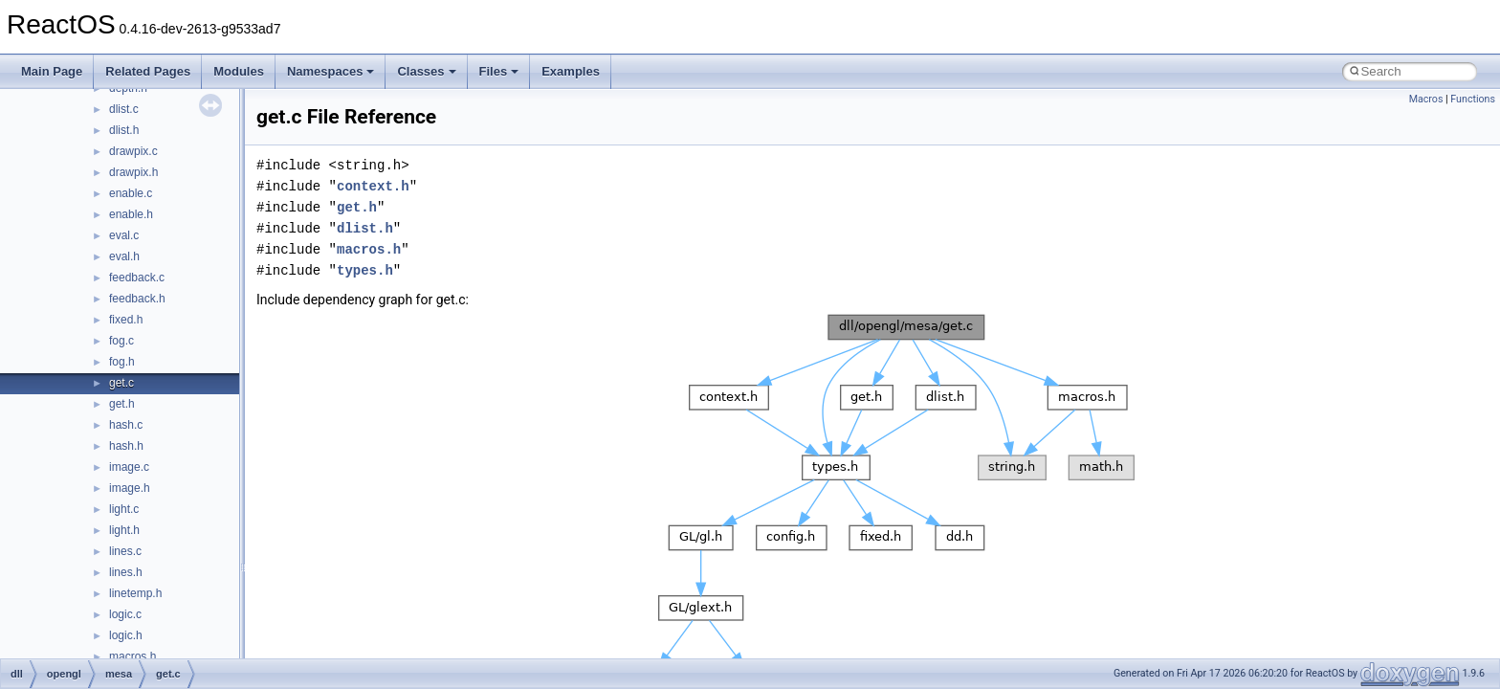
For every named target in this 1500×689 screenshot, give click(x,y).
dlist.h (124, 130)
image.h (129, 488)
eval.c (124, 235)
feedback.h (137, 298)
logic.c (125, 614)
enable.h (131, 214)
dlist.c (124, 109)
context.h (373, 186)
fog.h (122, 361)
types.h (365, 270)
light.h (124, 530)
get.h (122, 404)
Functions (1472, 99)
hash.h (126, 446)
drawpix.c (133, 151)
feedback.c (137, 277)
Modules (238, 71)
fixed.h (126, 319)
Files (499, 71)
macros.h (132, 656)
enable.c (130, 193)
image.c (129, 467)
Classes (426, 71)
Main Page (51, 71)
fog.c (121, 340)
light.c (124, 509)
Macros (1426, 99)
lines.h (126, 572)
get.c (121, 382)
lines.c (125, 551)
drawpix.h (133, 172)
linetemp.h (135, 593)
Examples (570, 71)
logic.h (126, 635)
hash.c (126, 425)
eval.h (124, 256)
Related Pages (147, 71)
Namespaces (331, 71)
